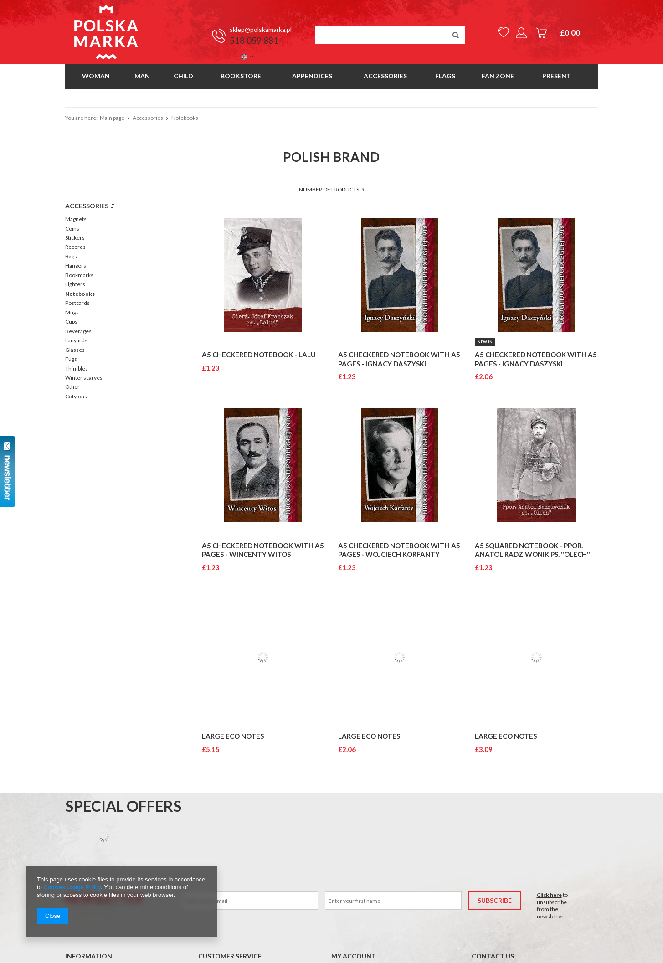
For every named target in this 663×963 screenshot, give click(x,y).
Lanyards (76, 340)
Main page (112, 117)
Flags (445, 76)
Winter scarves (84, 377)
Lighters (75, 284)
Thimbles (76, 368)
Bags (71, 256)
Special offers (123, 806)
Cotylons (76, 396)
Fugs (71, 358)
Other (72, 386)
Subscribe (495, 900)
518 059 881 (254, 40)
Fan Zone (498, 76)
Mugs (72, 312)
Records (75, 246)
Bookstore (241, 76)
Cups (71, 321)
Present (556, 76)
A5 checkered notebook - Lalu (259, 354)
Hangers (75, 265)
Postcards (77, 302)
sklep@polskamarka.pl (261, 29)
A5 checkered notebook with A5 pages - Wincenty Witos (263, 550)
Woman (96, 76)
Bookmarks (79, 275)
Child (183, 76)
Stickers (75, 237)
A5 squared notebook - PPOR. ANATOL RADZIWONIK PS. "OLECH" (532, 550)
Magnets (76, 219)
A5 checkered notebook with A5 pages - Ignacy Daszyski (399, 359)
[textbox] (390, 35)
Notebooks (80, 293)
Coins (72, 228)
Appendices (312, 76)
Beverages (78, 331)
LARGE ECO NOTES (233, 736)
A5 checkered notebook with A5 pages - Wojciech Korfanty (399, 550)
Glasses (75, 349)
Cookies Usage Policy (71, 887)
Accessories (385, 76)
